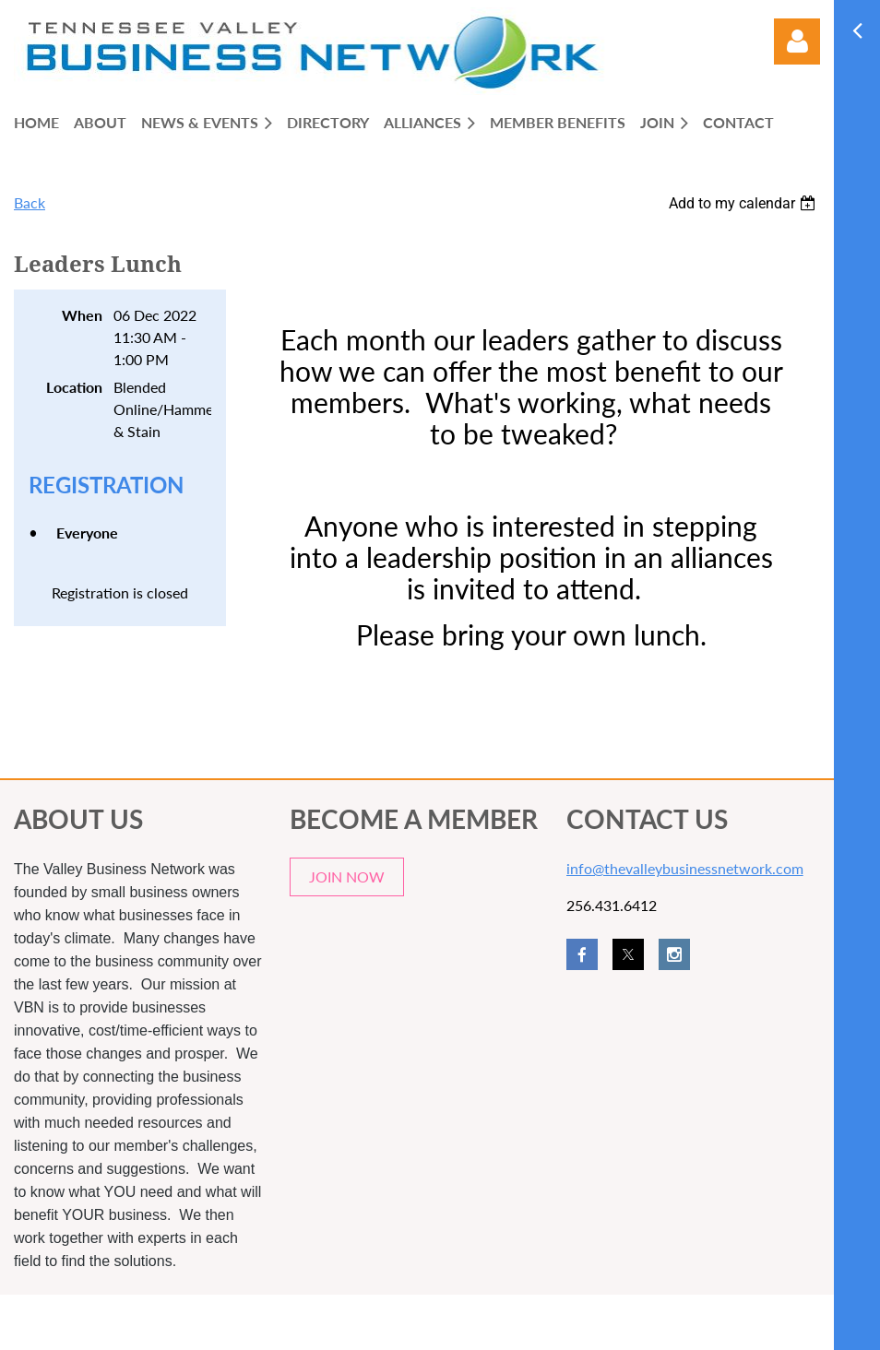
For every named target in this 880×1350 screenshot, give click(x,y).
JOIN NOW (347, 876)
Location (74, 387)
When (82, 315)
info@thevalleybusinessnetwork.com (684, 868)
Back (29, 202)
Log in (797, 41)
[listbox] (744, 203)
